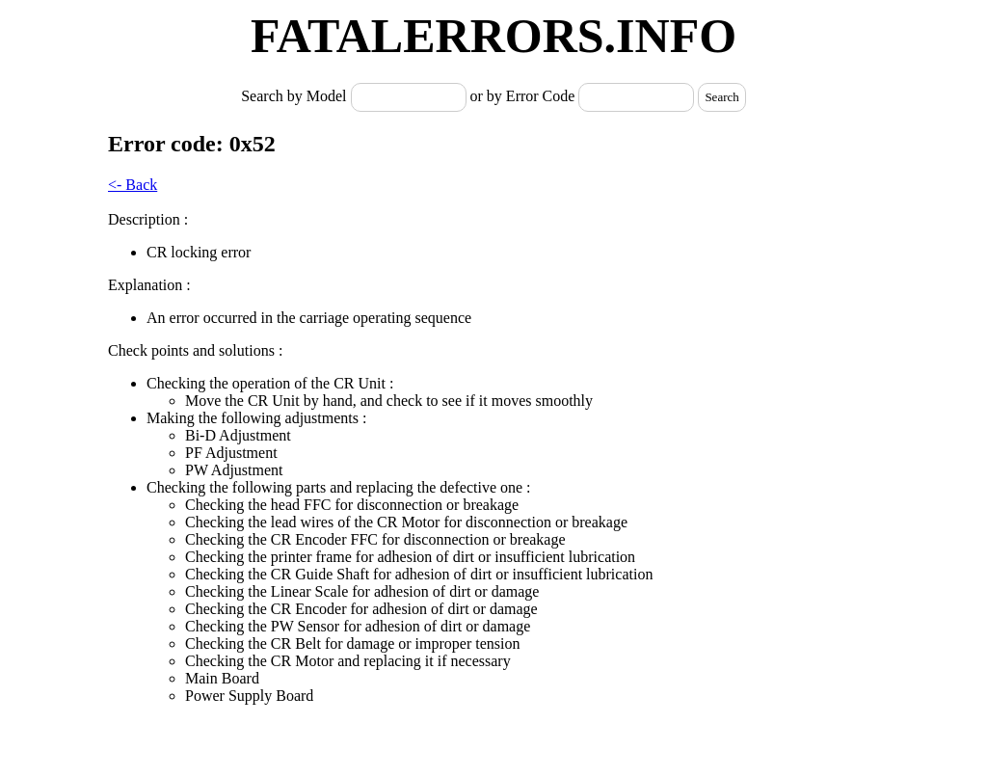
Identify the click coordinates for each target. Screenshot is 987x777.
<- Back (132, 184)
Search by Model (295, 96)
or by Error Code (523, 96)
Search (721, 97)
